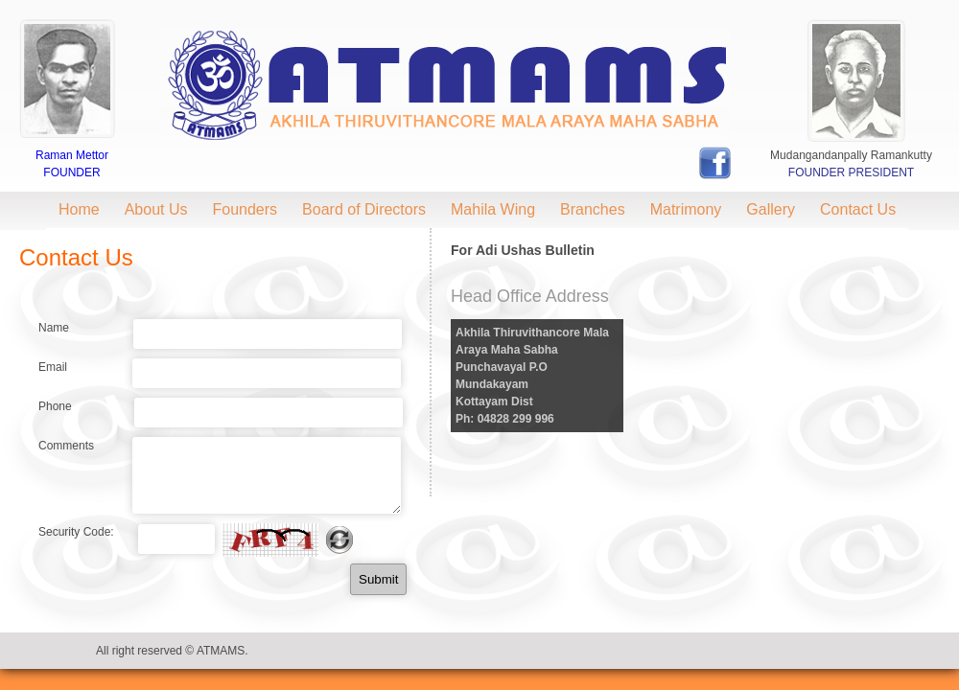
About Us (156, 209)
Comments (66, 445)
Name (53, 327)
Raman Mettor (71, 155)
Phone (55, 406)
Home (79, 209)
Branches (592, 209)
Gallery (770, 209)
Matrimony (686, 209)
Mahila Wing (493, 209)
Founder (71, 172)
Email (52, 367)
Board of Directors (364, 209)
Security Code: (76, 532)
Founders (245, 209)
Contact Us (858, 209)
